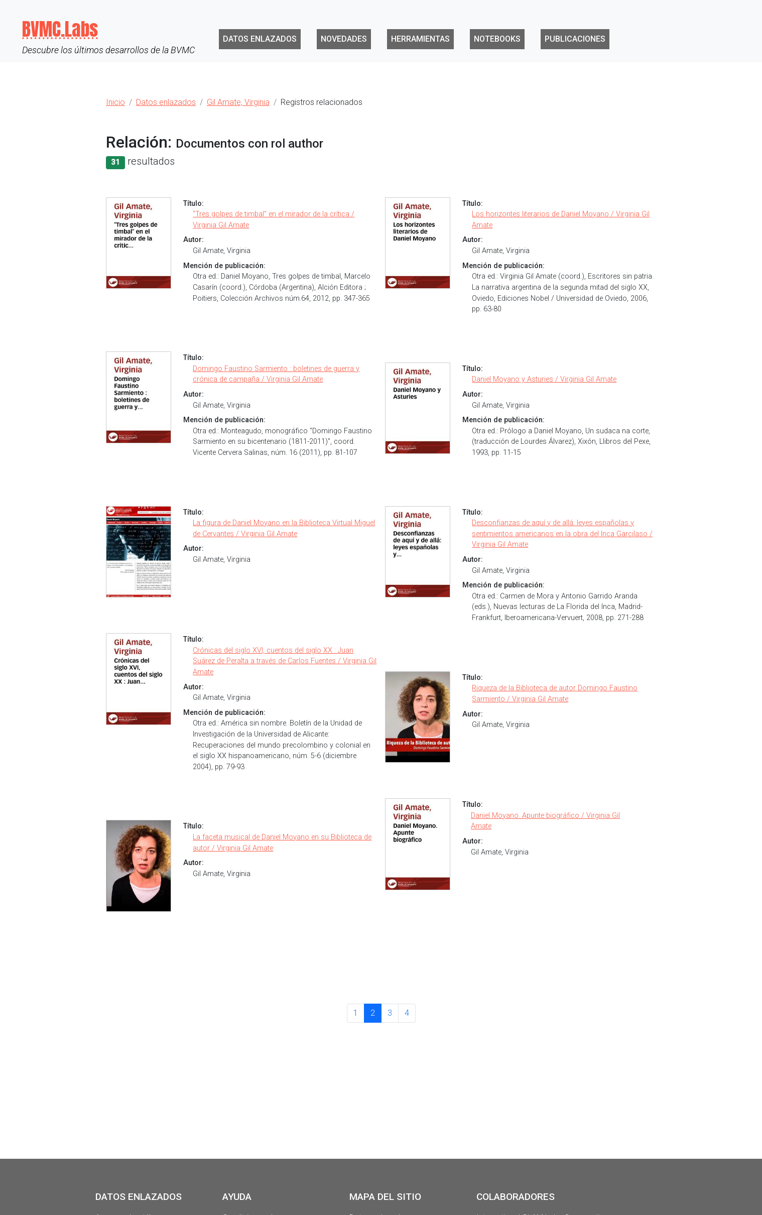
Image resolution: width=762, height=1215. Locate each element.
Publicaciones (575, 39)
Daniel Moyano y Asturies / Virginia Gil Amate (544, 379)
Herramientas (420, 39)
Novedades (344, 39)
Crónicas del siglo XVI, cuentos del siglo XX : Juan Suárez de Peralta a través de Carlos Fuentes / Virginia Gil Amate (284, 661)
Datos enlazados (260, 39)
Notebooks (497, 39)
